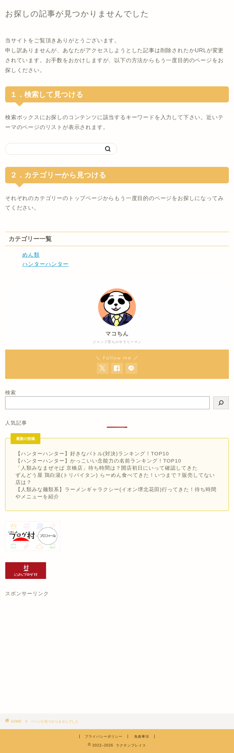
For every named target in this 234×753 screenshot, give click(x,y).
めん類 (31, 255)
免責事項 (141, 736)
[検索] (221, 402)
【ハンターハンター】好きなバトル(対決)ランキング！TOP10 (92, 453)
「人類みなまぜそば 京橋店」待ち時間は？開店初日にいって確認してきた (106, 468)
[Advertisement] (117, 655)
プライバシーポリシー (103, 736)
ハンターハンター (45, 264)
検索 (10, 392)
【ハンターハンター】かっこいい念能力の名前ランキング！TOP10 (98, 461)
